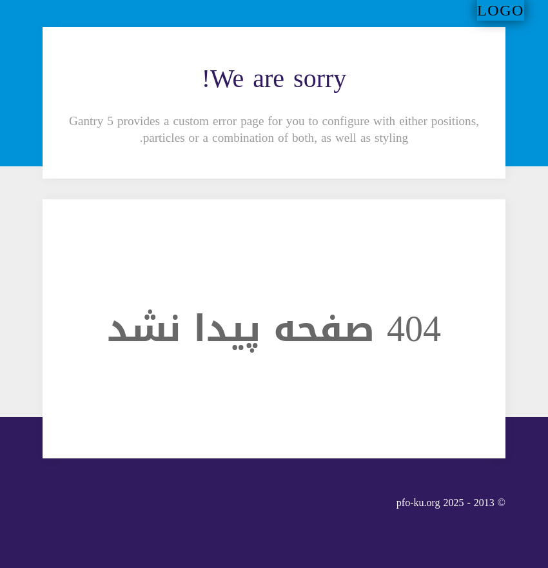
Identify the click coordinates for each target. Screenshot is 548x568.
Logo (500, 10)
